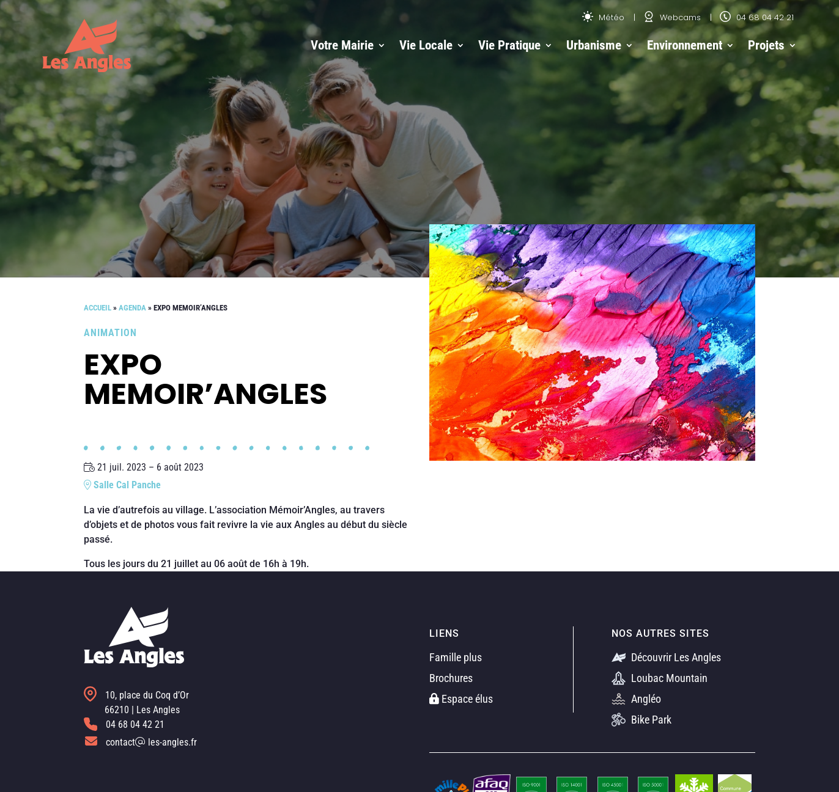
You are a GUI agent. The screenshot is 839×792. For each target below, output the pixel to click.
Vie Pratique (509, 45)
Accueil (97, 307)
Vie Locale (426, 45)
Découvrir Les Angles (666, 657)
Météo (603, 17)
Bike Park (641, 720)
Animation (110, 333)
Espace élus (461, 698)
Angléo (636, 699)
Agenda (132, 307)
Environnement (684, 45)
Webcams (672, 17)
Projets (766, 45)
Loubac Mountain (660, 678)
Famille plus (455, 657)
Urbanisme (593, 45)
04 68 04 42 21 (757, 17)
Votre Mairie (342, 45)
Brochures (451, 678)
